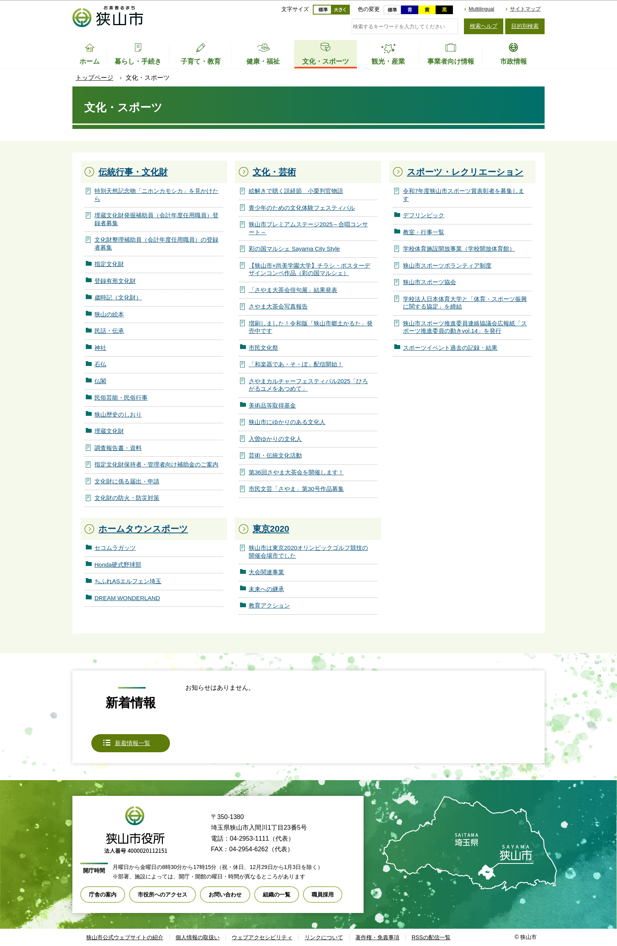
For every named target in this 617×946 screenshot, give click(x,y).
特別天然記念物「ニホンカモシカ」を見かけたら (156, 194)
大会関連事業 (266, 572)
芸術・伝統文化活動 (275, 455)
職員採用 (323, 894)
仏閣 (100, 381)
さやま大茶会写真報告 (278, 306)
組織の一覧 (276, 894)
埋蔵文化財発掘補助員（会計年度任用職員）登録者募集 (156, 219)
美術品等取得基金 (272, 405)
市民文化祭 (263, 347)
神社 (100, 347)
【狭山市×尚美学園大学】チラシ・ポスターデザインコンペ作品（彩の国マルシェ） (309, 269)
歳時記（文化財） (118, 297)
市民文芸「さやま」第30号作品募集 (296, 488)
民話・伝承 (109, 330)
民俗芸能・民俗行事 (121, 397)
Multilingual (481, 9)
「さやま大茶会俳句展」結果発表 (293, 290)
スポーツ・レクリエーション (465, 172)
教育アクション (269, 605)
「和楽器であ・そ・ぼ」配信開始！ (296, 364)
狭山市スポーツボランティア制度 (447, 265)
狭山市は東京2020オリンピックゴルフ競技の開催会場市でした (308, 551)
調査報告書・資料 (118, 448)
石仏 (100, 364)
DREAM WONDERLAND (127, 598)
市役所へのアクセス (162, 894)
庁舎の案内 (102, 894)
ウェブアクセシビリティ (262, 937)
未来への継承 (266, 589)
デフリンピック (423, 215)
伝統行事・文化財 (133, 172)
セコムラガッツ (115, 547)
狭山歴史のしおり (118, 414)
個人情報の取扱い (197, 937)
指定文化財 (109, 264)
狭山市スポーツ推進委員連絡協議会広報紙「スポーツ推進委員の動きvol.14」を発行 (465, 327)
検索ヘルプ (483, 26)
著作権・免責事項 (377, 937)
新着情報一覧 (132, 743)
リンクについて (324, 937)
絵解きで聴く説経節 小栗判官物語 (296, 190)
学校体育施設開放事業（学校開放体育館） (459, 248)
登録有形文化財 (115, 280)
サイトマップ (525, 9)
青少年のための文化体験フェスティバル (302, 207)
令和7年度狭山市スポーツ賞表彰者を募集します (463, 194)
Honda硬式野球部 (117, 564)
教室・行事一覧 (423, 232)
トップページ (94, 77)
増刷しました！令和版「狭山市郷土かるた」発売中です (311, 327)
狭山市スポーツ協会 (429, 282)
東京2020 (271, 529)
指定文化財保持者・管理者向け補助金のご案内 (156, 464)
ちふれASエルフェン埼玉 (127, 581)
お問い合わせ (225, 894)
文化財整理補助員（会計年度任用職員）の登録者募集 (156, 243)
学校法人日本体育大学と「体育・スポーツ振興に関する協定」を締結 (465, 303)
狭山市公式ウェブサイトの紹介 (124, 937)
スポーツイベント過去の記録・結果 (450, 347)
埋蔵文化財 (109, 431)
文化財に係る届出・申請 (126, 481)
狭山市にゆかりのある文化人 (287, 422)
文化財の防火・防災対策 (126, 497)
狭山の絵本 (109, 314)
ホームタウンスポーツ (143, 529)
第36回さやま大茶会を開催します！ (296, 472)
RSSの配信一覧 (431, 937)
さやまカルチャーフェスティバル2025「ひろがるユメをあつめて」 (308, 385)
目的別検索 (525, 26)
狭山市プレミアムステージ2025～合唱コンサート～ (308, 228)
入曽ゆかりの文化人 (275, 438)
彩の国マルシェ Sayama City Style (294, 248)
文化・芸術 (274, 172)
